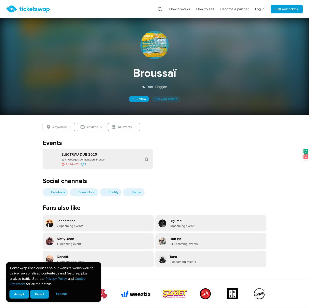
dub (149, 87)
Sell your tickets (286, 9)
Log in (259, 9)
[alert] (53, 282)
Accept (19, 294)
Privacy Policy (56, 278)
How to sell (205, 9)
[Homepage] (28, 9)
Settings (61, 294)
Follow (139, 99)
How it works (179, 9)
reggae (161, 87)
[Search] (160, 9)
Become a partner (234, 9)
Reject (39, 294)
